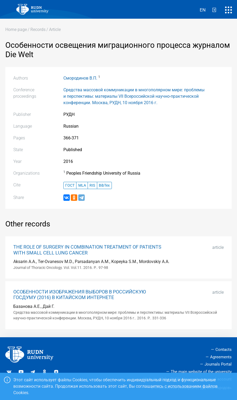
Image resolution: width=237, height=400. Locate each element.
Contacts (223, 349)
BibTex (104, 185)
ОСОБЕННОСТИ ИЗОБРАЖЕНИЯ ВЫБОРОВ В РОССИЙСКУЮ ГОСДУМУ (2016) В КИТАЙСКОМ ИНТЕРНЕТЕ (79, 294)
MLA (82, 185)
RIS (92, 185)
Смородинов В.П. (80, 78)
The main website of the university (201, 371)
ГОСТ (70, 185)
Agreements (221, 357)
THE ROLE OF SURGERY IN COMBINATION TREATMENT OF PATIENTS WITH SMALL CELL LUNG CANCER (87, 249)
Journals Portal (218, 364)
